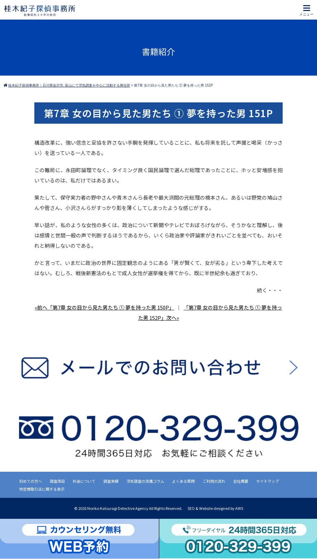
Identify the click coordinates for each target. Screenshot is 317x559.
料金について (84, 481)
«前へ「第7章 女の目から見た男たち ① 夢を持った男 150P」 (104, 307)
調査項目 (57, 481)
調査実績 (110, 481)
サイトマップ (267, 481)
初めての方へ (30, 481)
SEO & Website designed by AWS (215, 508)
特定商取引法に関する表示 (42, 489)
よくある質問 (183, 481)
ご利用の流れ (214, 481)
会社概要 (240, 481)
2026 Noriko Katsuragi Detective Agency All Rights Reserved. (130, 508)
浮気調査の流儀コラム (145, 481)
